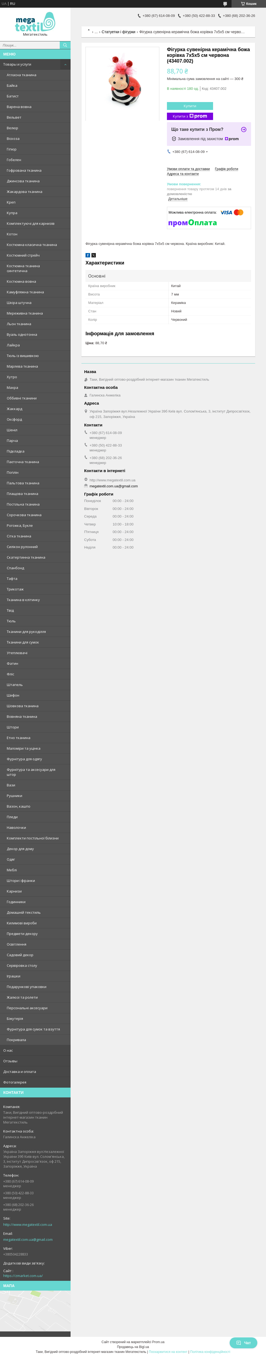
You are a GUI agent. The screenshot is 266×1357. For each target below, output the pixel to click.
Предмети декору (22, 933)
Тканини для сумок (23, 642)
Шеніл (12, 429)
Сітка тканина (19, 536)
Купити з (190, 116)
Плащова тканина (22, 493)
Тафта (12, 578)
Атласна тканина (21, 74)
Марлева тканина (22, 366)
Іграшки (13, 976)
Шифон (13, 695)
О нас (8, 1050)
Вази (11, 785)
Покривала (16, 1039)
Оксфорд (14, 419)
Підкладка (15, 451)
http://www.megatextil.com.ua (27, 1224)
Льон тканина (19, 323)
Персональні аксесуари (27, 1007)
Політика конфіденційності (210, 1352)
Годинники (16, 901)
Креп (11, 202)
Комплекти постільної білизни (33, 838)
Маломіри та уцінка (23, 748)
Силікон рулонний (22, 546)
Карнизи (14, 891)
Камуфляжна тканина (25, 292)
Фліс (10, 674)
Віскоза (13, 138)
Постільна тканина (23, 504)
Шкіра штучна (19, 302)
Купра (12, 212)
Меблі (12, 869)
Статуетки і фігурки (118, 32)
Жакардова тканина (24, 191)
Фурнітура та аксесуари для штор (31, 772)
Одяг (11, 859)
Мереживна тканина (25, 313)
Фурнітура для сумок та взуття (33, 1029)
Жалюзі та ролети (22, 997)
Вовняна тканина (22, 716)
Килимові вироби (22, 923)
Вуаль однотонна (22, 334)
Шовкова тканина (23, 705)
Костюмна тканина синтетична (23, 268)
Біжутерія (15, 1018)
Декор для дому (20, 848)
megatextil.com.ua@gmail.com (28, 1239)
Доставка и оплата (19, 1071)
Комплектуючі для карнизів (31, 223)
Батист (13, 96)
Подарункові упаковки (26, 986)
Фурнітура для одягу (24, 758)
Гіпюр (12, 149)
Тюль (11, 621)
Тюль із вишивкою (23, 355)
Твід (10, 610)
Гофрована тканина (24, 170)
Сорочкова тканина (24, 514)
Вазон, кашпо (18, 806)
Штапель (15, 684)
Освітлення (16, 944)
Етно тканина (18, 737)
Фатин (12, 663)
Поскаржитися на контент (168, 1352)
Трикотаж (15, 589)
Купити (190, 105)
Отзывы (10, 1060)
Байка (12, 85)
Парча (12, 440)
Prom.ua (158, 1342)
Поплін (12, 472)
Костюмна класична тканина (32, 244)
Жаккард (14, 408)
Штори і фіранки (21, 880)
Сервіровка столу (22, 965)
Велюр (12, 127)
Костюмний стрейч (23, 255)
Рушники (14, 795)
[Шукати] (65, 45)
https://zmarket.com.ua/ (23, 1275)
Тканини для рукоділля (26, 631)
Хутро (12, 376)
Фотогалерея (14, 1082)
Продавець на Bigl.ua (133, 1347)
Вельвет (14, 117)
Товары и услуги (17, 64)
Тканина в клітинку (23, 599)
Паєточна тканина (23, 461)
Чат (243, 1342)
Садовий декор (20, 954)
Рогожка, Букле (20, 525)
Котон (12, 234)
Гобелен (14, 159)
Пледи (12, 816)
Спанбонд (15, 567)
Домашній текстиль (24, 912)
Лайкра (13, 345)
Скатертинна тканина (26, 557)
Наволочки (16, 827)
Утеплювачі (17, 652)
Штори (13, 727)
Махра (12, 387)
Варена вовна (19, 106)
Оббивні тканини (22, 398)
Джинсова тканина (23, 181)
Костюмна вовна (21, 281)
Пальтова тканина (23, 483)
